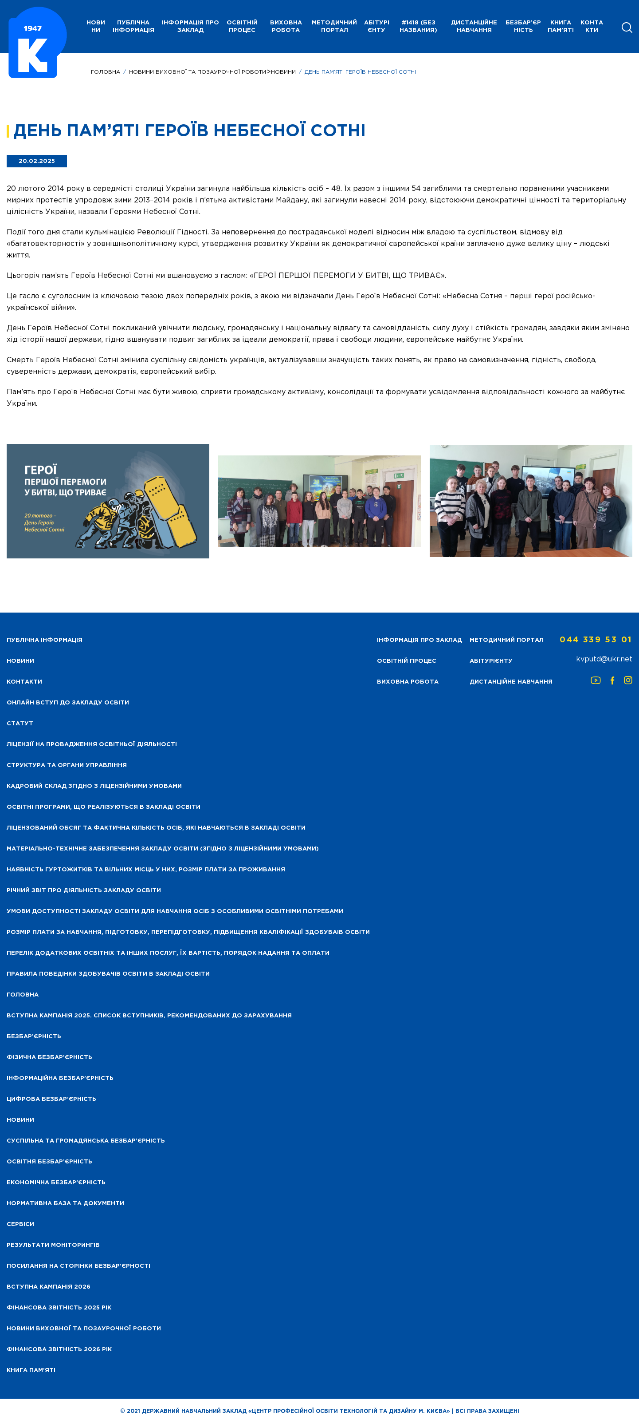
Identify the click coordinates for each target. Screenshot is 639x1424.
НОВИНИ (95, 26)
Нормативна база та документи (65, 1203)
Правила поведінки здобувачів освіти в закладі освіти (108, 974)
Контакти (591, 26)
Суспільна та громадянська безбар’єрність (86, 1141)
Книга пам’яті (561, 26)
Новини (283, 72)
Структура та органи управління (67, 765)
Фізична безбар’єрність (49, 1057)
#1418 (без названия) (418, 26)
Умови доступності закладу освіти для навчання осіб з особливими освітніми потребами (175, 911)
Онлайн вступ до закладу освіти (68, 702)
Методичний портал (334, 26)
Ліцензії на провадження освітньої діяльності (92, 744)
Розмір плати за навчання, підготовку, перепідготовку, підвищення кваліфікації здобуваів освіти (188, 932)
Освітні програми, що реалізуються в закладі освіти (103, 807)
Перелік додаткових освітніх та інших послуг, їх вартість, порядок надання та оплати (168, 953)
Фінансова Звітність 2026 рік (59, 1349)
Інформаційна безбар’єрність (60, 1078)
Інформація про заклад (190, 26)
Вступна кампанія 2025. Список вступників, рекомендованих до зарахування (149, 1015)
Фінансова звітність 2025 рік (59, 1307)
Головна (105, 72)
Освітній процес (242, 26)
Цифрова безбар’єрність (51, 1099)
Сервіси (20, 1224)
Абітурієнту (376, 26)
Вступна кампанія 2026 (48, 1287)
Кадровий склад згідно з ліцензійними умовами (94, 786)
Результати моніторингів (53, 1245)
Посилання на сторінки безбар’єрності (78, 1266)
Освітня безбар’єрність (49, 1161)
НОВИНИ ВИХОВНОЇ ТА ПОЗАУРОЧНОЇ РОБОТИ (197, 72)
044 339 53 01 (596, 640)
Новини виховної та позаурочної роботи (84, 1328)
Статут (20, 723)
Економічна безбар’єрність (56, 1182)
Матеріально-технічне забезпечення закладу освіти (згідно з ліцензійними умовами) (163, 848)
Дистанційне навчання (474, 26)
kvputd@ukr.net (604, 659)
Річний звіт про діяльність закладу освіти (84, 890)
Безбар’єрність (523, 26)
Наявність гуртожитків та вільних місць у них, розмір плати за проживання (146, 869)
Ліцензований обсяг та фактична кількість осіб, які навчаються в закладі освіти (156, 828)
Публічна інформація (133, 26)
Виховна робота (286, 26)
